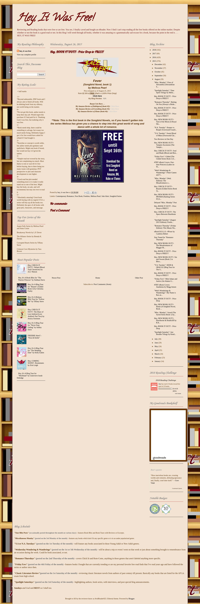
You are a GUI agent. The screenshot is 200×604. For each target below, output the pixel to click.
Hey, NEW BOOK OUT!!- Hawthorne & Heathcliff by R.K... (165, 320)
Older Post (139, 278)
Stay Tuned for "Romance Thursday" (163, 238)
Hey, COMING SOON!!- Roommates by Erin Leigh (36, 363)
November (159, 68)
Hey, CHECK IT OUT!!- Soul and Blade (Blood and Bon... (165, 152)
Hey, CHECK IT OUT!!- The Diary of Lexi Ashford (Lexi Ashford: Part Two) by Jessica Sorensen (36, 314)
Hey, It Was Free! (55, 18)
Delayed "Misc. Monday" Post (165, 203)
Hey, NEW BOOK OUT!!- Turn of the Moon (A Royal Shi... (165, 122)
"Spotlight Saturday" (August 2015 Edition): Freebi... (165, 221)
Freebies (86, 196)
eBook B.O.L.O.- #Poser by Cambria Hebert (164, 233)
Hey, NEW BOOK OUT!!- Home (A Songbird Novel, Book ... (165, 307)
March (157, 354)
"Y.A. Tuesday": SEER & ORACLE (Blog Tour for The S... (164, 267)
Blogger (131, 599)
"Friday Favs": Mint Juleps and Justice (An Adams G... (165, 280)
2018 (154, 50)
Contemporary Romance (65, 196)
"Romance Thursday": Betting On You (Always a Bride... (165, 103)
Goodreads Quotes (177, 488)
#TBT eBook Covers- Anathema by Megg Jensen (165, 286)
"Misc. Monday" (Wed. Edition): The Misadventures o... (162, 180)
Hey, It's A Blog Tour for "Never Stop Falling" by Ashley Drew (35, 326)
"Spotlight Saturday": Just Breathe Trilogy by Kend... (165, 333)
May (156, 346)
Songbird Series (116, 196)
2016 (154, 57)
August (157, 79)
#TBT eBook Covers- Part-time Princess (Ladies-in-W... (164, 164)
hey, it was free (25, 51)
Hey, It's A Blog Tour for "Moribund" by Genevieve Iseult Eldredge (29, 375)
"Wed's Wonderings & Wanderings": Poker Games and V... (165, 172)
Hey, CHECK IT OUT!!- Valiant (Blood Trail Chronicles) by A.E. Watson (36, 268)
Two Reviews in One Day (163, 139)
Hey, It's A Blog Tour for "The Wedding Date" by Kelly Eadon (36, 350)
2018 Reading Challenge (166, 380)
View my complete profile (26, 55)
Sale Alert (105, 196)
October (158, 72)
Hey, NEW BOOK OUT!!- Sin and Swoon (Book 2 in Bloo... (165, 259)
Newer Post (56, 278)
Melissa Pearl (96, 196)
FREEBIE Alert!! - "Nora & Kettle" (35, 337)
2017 (154, 54)
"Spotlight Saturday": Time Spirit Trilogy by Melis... (164, 92)
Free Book (79, 196)
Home (97, 278)
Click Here (97, 96)
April (157, 350)
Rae (160, 384)
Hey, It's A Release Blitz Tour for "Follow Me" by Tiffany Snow (36, 299)
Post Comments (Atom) (102, 284)
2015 (154, 61)
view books (178, 393)
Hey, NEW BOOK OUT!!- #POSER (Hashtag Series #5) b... (164, 197)
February (158, 358)
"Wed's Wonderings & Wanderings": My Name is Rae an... (165, 293)
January (158, 361)
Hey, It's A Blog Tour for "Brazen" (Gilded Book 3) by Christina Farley (35, 287)
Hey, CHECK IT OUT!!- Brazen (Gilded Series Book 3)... (165, 189)
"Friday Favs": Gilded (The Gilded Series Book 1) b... (164, 158)
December (159, 64)
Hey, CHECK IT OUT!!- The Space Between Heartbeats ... (165, 214)
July (156, 339)
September (159, 76)
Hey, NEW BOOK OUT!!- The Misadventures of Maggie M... (164, 245)
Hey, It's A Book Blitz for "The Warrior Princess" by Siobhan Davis (31, 279)
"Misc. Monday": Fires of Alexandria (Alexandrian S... (164, 84)
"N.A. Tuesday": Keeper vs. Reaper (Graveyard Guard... (165, 129)
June (156, 343)
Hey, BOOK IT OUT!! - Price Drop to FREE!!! (165, 97)
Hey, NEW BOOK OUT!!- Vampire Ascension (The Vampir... (164, 145)
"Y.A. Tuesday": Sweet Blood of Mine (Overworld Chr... (165, 134)
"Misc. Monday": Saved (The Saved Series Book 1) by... (165, 314)
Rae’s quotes (156, 470)
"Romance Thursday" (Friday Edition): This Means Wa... (165, 227)
